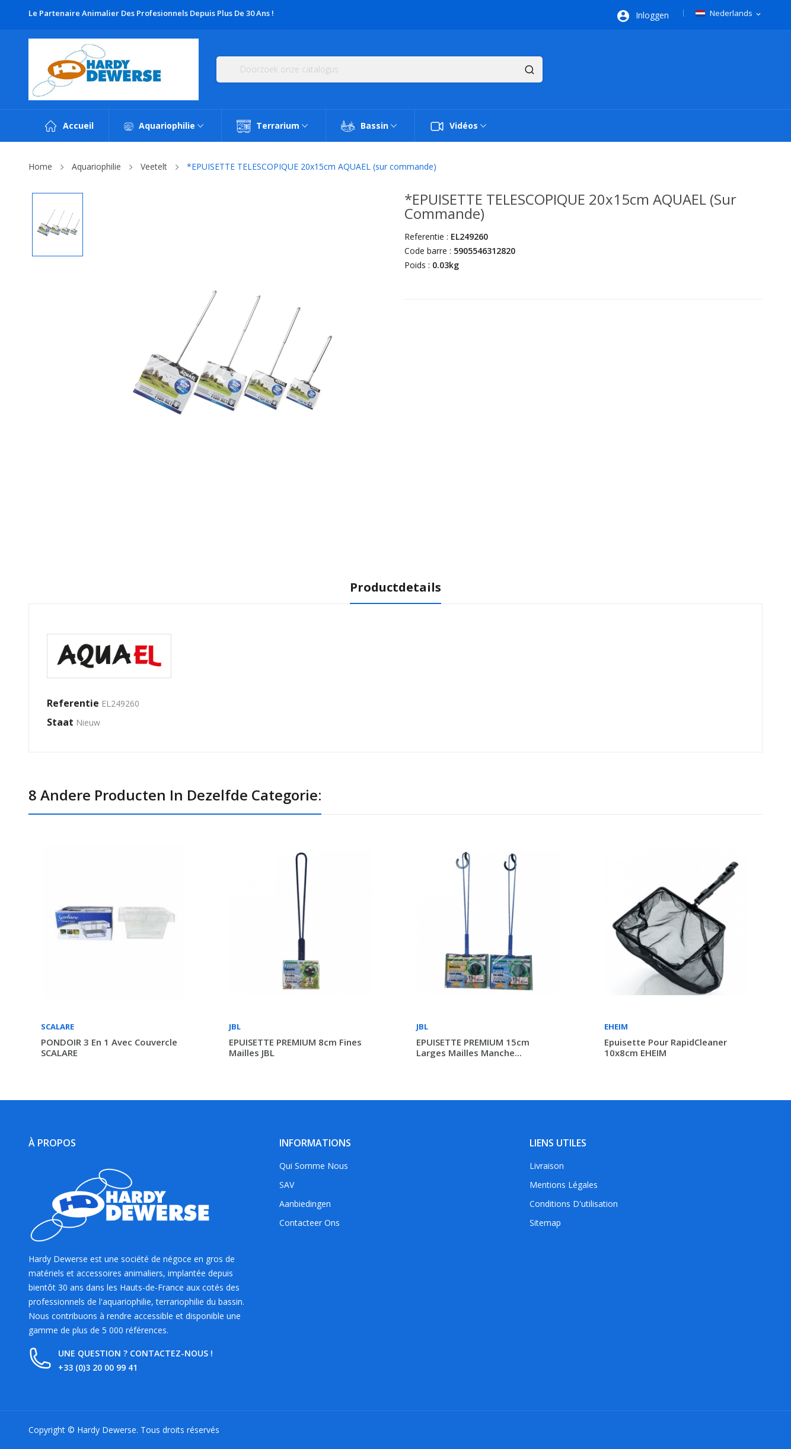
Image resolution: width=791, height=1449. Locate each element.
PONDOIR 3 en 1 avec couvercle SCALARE (109, 1047)
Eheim (616, 1027)
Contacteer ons (309, 1222)
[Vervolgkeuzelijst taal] (729, 13)
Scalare (57, 1027)
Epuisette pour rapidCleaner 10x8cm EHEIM (665, 1047)
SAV (286, 1184)
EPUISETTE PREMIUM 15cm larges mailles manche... (473, 1047)
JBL (235, 1027)
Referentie (73, 703)
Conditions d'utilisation (574, 1203)
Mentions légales (564, 1184)
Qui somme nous (313, 1165)
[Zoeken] (379, 69)
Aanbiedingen (305, 1203)
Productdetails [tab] (395, 587)
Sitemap (545, 1222)
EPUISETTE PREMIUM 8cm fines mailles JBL (295, 1047)
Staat (60, 722)
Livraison (547, 1165)
